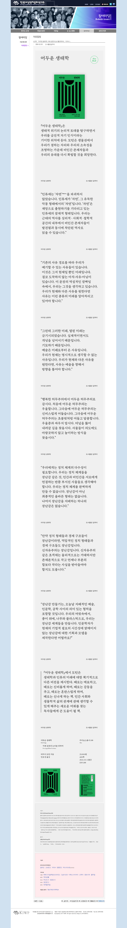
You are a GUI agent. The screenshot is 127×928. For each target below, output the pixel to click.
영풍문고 (59, 867)
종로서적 (87, 875)
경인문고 (46, 882)
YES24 (54, 867)
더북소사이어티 (73, 875)
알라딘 (42, 867)
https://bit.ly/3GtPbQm (53, 889)
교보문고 (48, 867)
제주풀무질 (46, 885)
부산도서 (46, 880)
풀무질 (93, 875)
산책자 (81, 875)
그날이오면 (64, 875)
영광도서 (52, 880)
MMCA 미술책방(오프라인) (51, 875)
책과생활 (46, 877)
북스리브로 (66, 867)
